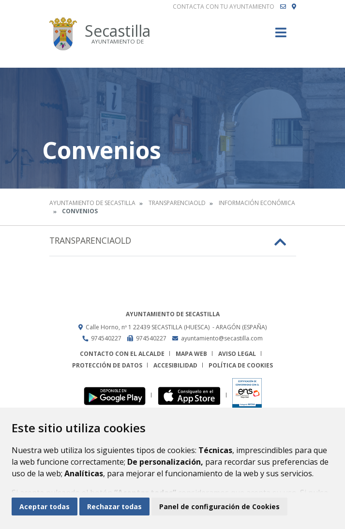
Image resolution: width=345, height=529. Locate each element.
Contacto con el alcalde (122, 354)
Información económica (257, 203)
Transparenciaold (177, 203)
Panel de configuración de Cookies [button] (219, 506)
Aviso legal (237, 354)
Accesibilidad (175, 365)
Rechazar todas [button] (114, 506)
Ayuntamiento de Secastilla (92, 203)
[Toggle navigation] (281, 35)
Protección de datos (107, 365)
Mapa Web (191, 354)
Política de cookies (241, 365)
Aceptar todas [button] (44, 506)
